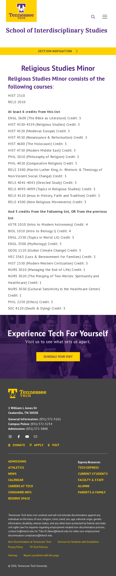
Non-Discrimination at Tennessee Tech (29, 542)
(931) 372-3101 (34, 419)
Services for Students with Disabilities (78, 542)
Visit (103, 4)
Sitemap (12, 555)
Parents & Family (92, 492)
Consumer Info (19, 492)
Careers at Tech (20, 486)
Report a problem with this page (41, 555)
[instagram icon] (11, 438)
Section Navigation (58, 51)
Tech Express (88, 467)
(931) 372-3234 (30, 424)
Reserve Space (19, 498)
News (12, 474)
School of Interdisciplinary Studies (56, 30)
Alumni (83, 486)
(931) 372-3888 (28, 429)
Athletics (16, 467)
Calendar (15, 480)
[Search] (93, 17)
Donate (89, 4)
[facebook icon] (18, 438)
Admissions (17, 461)
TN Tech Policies (38, 547)
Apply (73, 4)
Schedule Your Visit (58, 357)
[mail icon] (35, 438)
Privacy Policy (15, 547)
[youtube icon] (27, 438)
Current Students (93, 474)
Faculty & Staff (91, 480)
